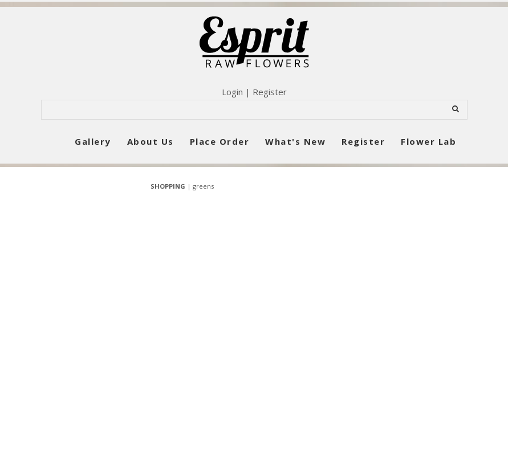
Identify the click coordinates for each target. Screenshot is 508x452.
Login (232, 91)
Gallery (93, 141)
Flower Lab (428, 141)
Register (270, 91)
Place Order (220, 141)
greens (203, 186)
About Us (150, 141)
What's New (295, 141)
